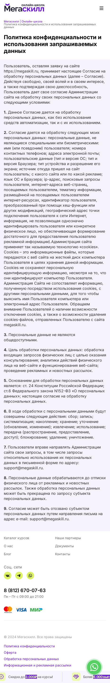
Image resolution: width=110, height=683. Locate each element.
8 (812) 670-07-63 (25, 590)
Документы (64, 546)
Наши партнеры (68, 538)
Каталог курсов (16, 538)
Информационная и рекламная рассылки (37, 665)
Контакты (62, 554)
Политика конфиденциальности (29, 646)
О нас (8, 546)
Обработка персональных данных (31, 659)
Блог (7, 554)
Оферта (10, 652)
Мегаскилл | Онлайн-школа (23, 21)
